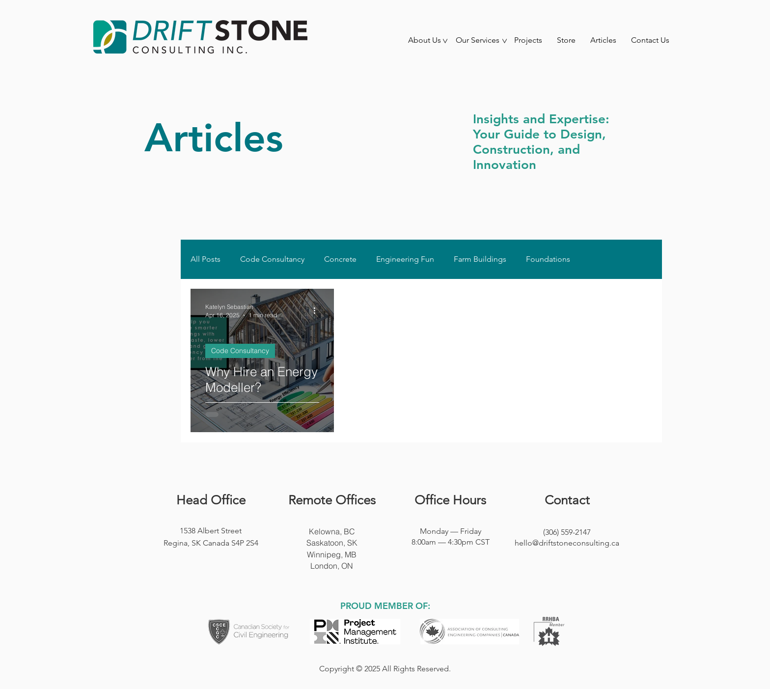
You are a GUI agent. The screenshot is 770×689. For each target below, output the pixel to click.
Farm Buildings (480, 259)
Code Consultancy (272, 259)
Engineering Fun (405, 259)
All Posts (205, 259)
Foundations (548, 259)
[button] (424, 43)
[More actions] (318, 310)
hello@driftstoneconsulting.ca (567, 543)
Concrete (340, 259)
